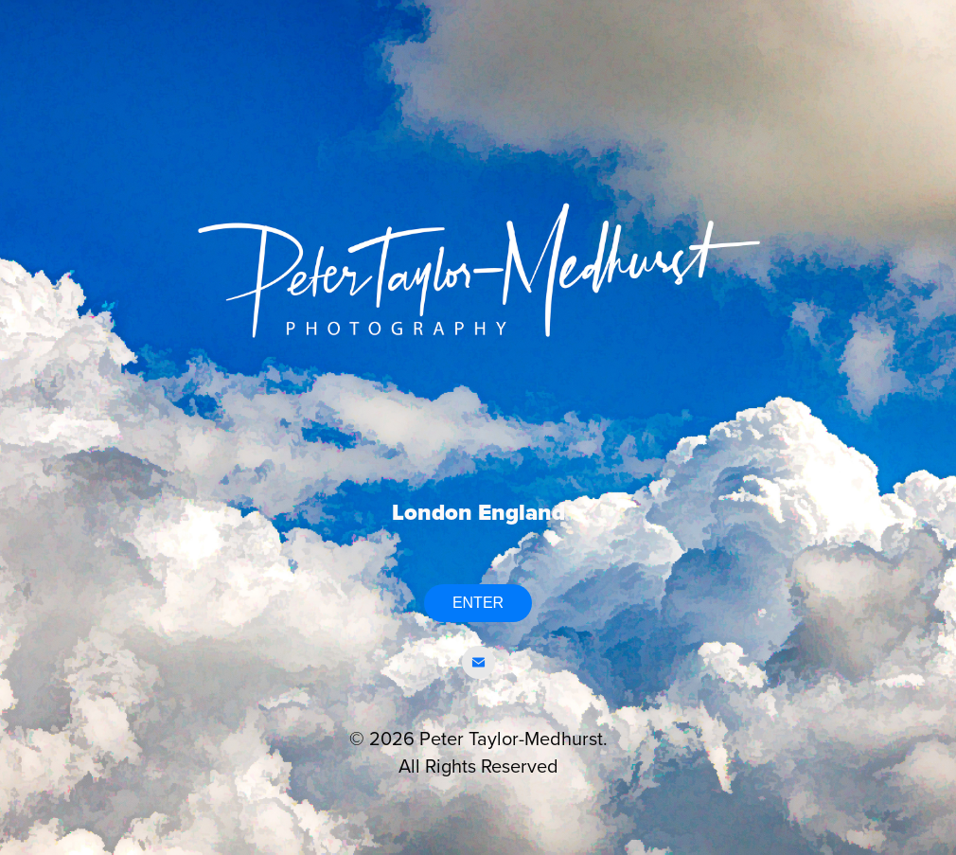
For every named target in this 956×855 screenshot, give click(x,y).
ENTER (478, 603)
